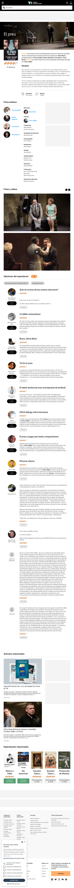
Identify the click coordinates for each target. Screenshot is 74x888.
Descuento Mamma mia (57, 824)
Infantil (44, 873)
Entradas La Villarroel (20, 834)
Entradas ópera (8, 829)
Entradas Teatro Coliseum (21, 824)
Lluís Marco (15, 126)
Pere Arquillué (16, 110)
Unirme (61, 873)
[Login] (67, 3)
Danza (44, 876)
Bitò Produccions (29, 175)
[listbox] (22, 842)
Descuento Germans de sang (59, 826)
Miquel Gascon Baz (12, 323)
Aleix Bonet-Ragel (11, 396)
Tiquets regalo (34, 820)
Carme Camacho (29, 129)
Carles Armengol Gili (12, 421)
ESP (71, 4)
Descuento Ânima (56, 822)
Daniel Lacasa (28, 160)
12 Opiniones (11, 67)
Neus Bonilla (27, 127)
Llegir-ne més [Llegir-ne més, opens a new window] (6, 856)
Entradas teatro (8, 820)
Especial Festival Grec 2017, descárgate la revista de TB (22, 687)
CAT (71, 2)
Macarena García (29, 181)
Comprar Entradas (9, 781)
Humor (44, 871)
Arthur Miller (33, 120)
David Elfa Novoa (12, 445)
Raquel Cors (27, 158)
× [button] (24, 842)
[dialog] (14, 863)
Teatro (11, 25)
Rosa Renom (16, 134)
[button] (14, 859)
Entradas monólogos (7, 835)
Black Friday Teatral (35, 830)
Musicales (45, 868)
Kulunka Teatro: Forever (50, 773)
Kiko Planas (27, 146)
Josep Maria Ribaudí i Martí (12, 348)
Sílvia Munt (32, 112)
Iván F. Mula (11, 469)
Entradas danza (8, 822)
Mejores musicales (35, 826)
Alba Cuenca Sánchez (11, 372)
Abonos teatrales (34, 818)
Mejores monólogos (35, 824)
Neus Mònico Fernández (12, 299)
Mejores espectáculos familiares (39, 828)
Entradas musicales (9, 824)
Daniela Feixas (28, 135)
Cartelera (6, 25)
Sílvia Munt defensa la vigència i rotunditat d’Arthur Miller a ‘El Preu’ (20, 730)
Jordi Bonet (27, 152)
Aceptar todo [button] (14, 880)
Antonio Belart (28, 166)
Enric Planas (27, 141)
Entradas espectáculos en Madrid (39, 822)
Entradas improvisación (7, 832)
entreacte (31, 400)
